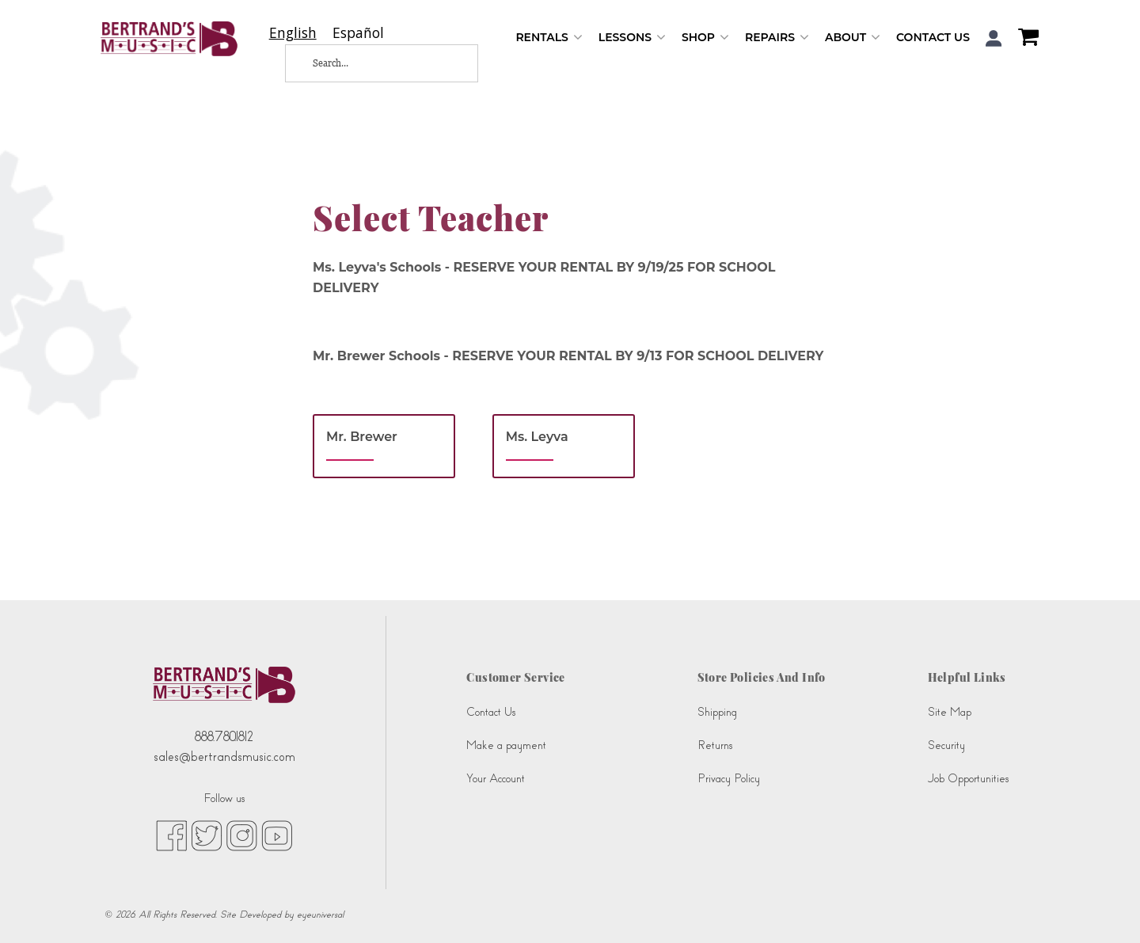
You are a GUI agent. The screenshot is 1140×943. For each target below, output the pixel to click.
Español (358, 33)
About (852, 37)
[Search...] (369, 63)
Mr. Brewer (361, 436)
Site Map (949, 712)
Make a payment (506, 745)
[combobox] (293, 33)
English (293, 33)
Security (946, 745)
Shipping (717, 712)
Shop (705, 37)
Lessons (632, 37)
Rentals (548, 37)
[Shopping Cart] (1024, 39)
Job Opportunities (968, 778)
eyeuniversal (320, 914)
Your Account (495, 778)
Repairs (777, 37)
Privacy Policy (728, 778)
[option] (358, 33)
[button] (994, 38)
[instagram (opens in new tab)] (241, 835)
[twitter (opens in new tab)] (206, 835)
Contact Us (933, 37)
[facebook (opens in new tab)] (171, 835)
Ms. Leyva (537, 436)
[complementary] (1104, 907)
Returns (714, 745)
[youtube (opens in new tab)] (276, 835)
